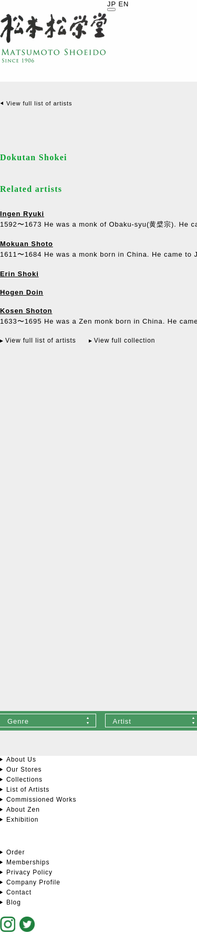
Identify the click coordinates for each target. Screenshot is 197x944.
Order (15, 852)
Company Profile (33, 882)
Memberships (27, 862)
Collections (24, 779)
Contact (19, 892)
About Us (21, 759)
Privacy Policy (29, 872)
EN (123, 4)
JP (111, 4)
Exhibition (22, 819)
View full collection (124, 340)
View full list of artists (39, 103)
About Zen (23, 809)
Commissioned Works (41, 799)
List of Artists (27, 789)
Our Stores (24, 769)
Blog (13, 902)
